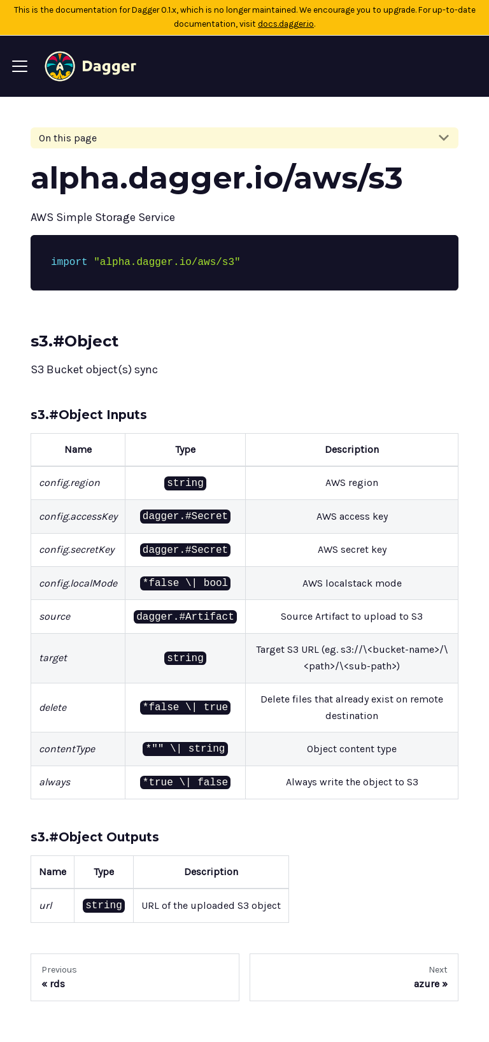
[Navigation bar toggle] (19, 66)
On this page (68, 138)
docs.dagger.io (286, 24)
